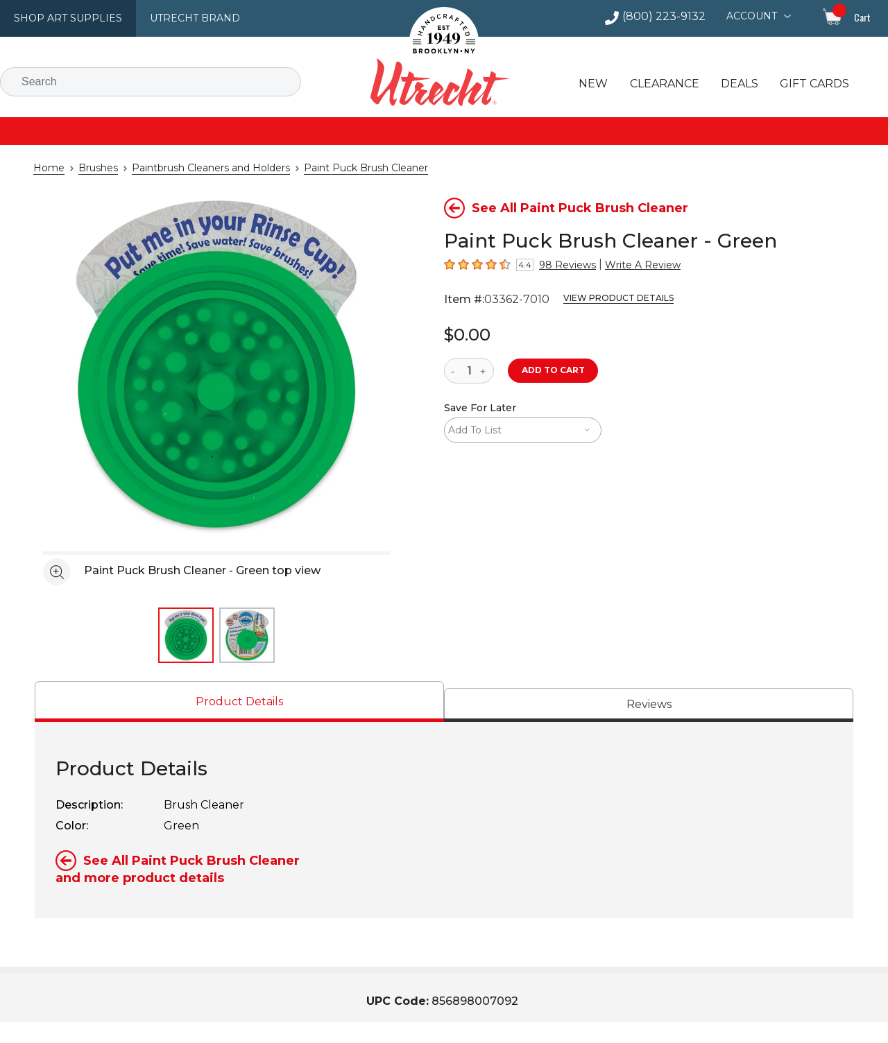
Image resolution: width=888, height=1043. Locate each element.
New (591, 83)
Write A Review (628, 264)
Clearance (660, 83)
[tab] (239, 701)
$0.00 (465, 334)
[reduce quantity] (455, 370)
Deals (734, 83)
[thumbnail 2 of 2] (247, 635)
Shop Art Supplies (63, 18)
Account (753, 16)
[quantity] (469, 370)
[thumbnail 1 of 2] (186, 635)
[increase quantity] (484, 370)
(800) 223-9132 (670, 16)
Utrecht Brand (181, 18)
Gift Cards (808, 83)
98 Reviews (563, 264)
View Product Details (601, 298)
